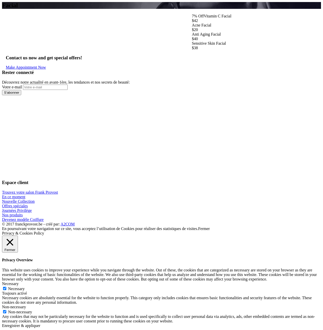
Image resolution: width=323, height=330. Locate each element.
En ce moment (13, 197)
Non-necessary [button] (14, 307)
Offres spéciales (15, 206)
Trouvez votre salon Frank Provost (30, 192)
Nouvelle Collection (18, 201)
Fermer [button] (204, 228)
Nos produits (12, 215)
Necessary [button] (10, 284)
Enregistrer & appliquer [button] (21, 325)
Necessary (16, 289)
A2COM (68, 224)
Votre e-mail (12, 87)
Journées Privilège (17, 210)
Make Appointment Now (26, 67)
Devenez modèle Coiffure (23, 219)
